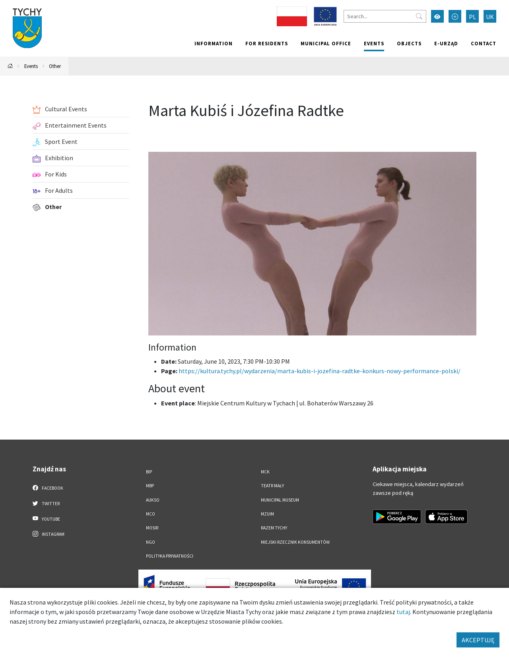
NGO (150, 542)
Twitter (46, 503)
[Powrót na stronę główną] (10, 66)
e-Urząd (446, 43)
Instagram (48, 533)
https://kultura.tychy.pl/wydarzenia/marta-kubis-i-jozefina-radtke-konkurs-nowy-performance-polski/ (319, 371)
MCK (265, 472)
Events (374, 43)
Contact (483, 43)
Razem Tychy (274, 528)
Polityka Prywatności (169, 556)
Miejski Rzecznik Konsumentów (295, 542)
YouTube (46, 518)
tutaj (403, 612)
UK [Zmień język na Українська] (490, 17)
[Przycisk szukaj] (419, 16)
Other (55, 66)
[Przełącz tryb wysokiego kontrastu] (437, 16)
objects (409, 43)
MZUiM (267, 514)
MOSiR (152, 528)
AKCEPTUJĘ (478, 640)
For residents (266, 43)
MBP (150, 485)
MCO (150, 514)
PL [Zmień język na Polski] (472, 17)
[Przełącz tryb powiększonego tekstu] (455, 16)
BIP (149, 472)
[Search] (385, 16)
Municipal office (326, 43)
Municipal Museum (280, 500)
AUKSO (152, 500)
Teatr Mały (272, 485)
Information (213, 43)
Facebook (48, 487)
